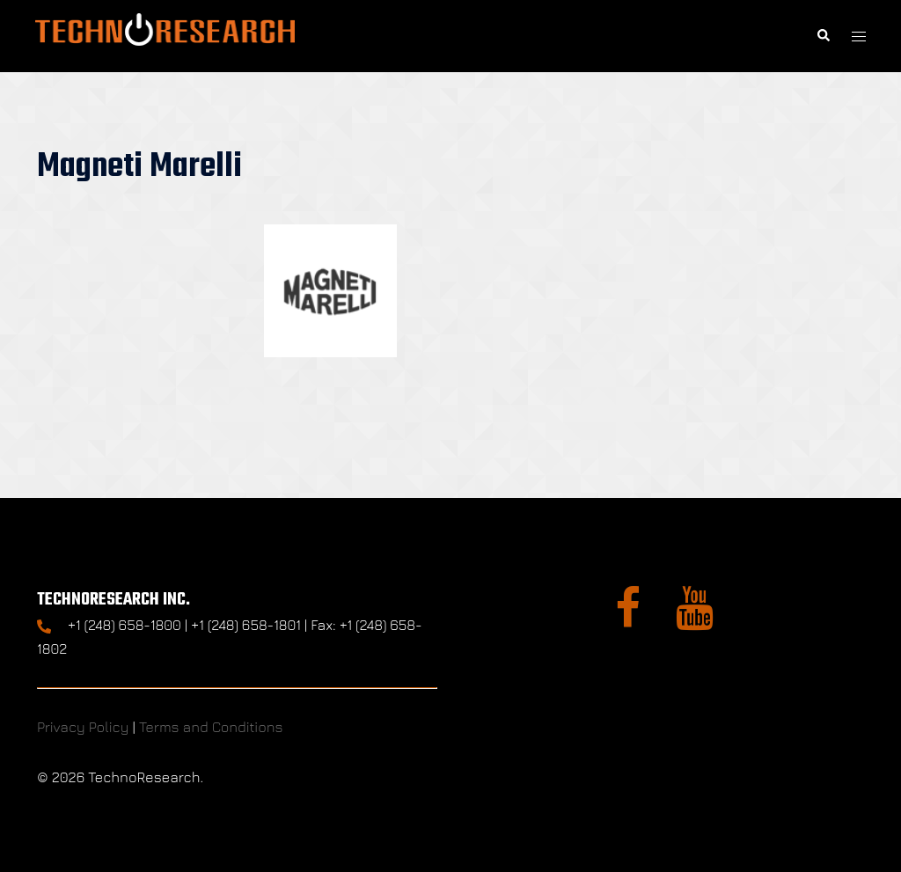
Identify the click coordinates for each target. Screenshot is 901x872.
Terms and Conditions (211, 727)
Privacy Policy (82, 727)
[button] (823, 35)
